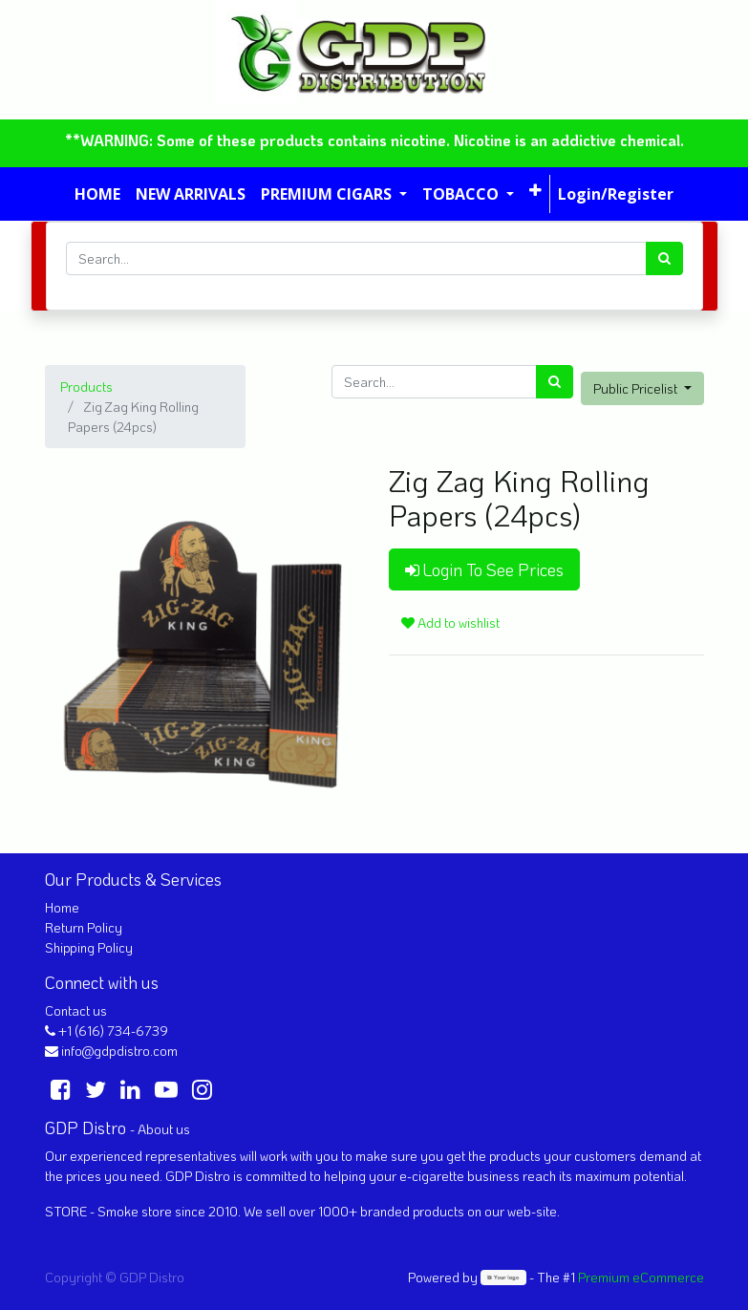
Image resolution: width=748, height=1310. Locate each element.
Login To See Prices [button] (484, 569)
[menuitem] (97, 194)
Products (86, 386)
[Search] (664, 258)
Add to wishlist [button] (450, 622)
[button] (535, 190)
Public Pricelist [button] (636, 388)
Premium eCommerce (641, 1277)
